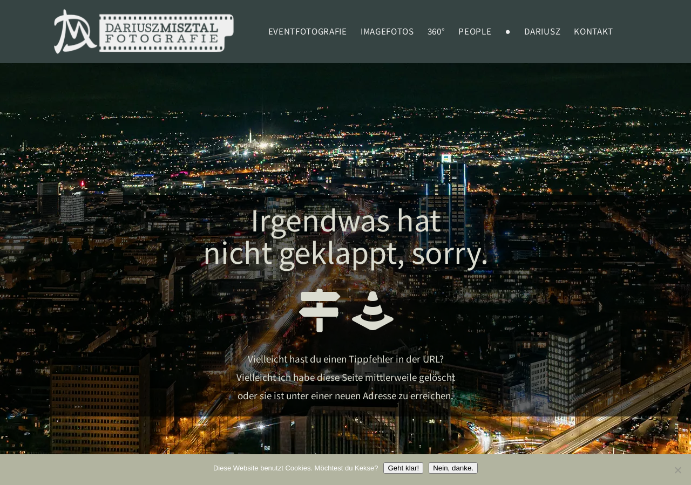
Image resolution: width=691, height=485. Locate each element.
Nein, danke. (453, 468)
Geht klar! (403, 468)
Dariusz (542, 32)
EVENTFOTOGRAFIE (307, 32)
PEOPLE (474, 32)
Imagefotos (387, 32)
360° (436, 32)
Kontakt (593, 32)
